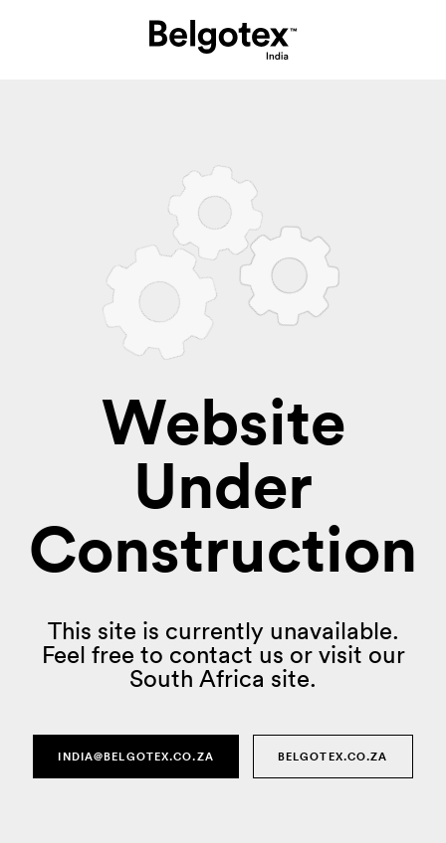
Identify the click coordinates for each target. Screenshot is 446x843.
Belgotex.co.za (333, 756)
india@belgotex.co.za (135, 756)
